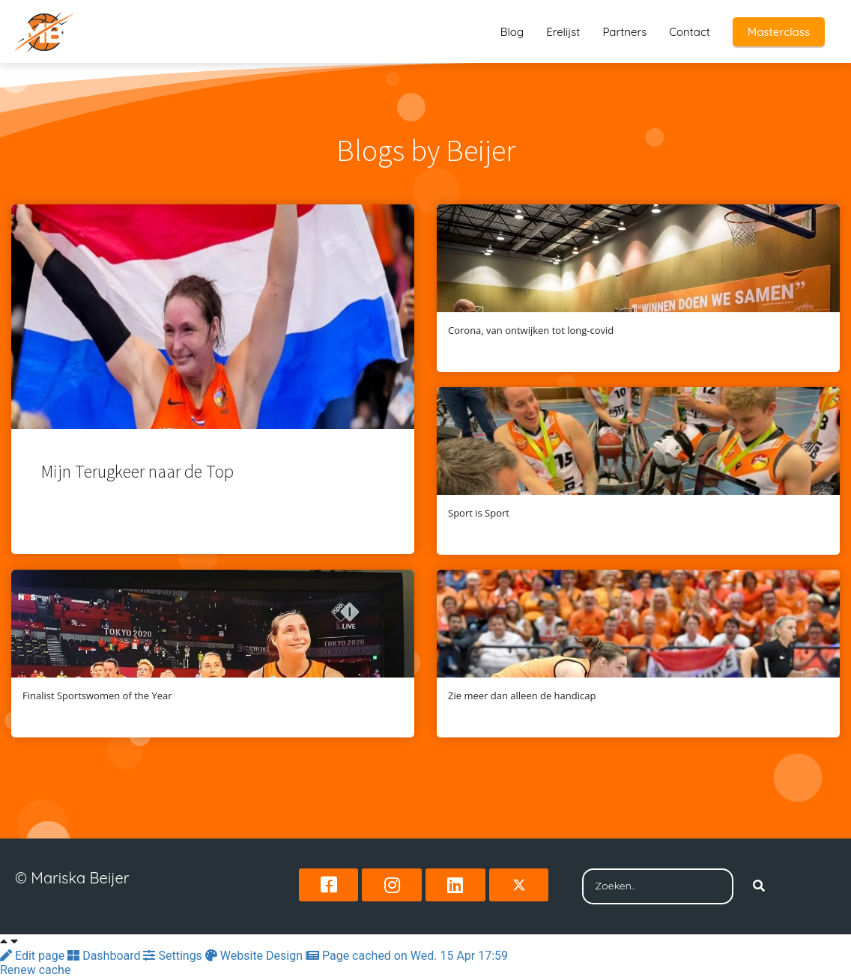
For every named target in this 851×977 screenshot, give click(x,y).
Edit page (33, 956)
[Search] (758, 886)
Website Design (255, 956)
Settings (174, 956)
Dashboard (105, 956)
